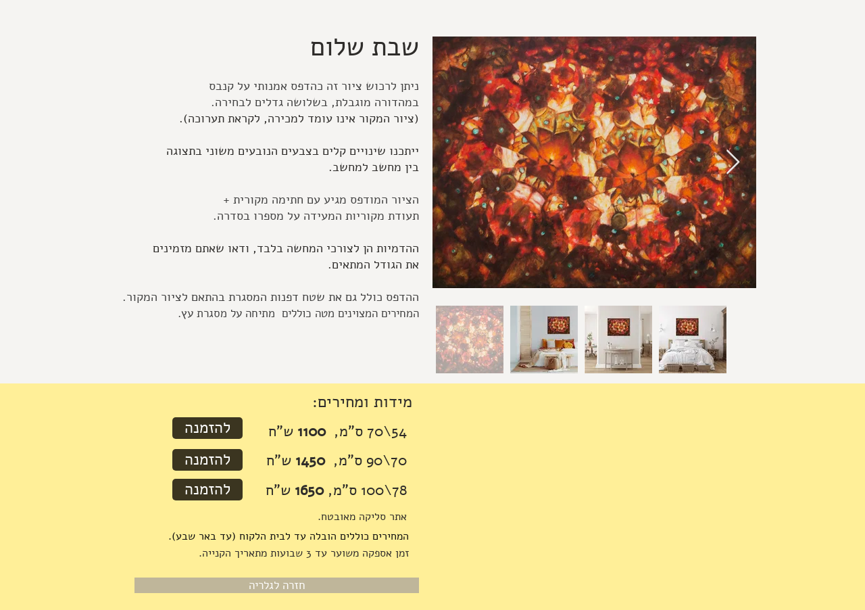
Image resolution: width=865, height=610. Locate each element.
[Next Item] (733, 162)
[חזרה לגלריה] (276, 585)
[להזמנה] (207, 428)
